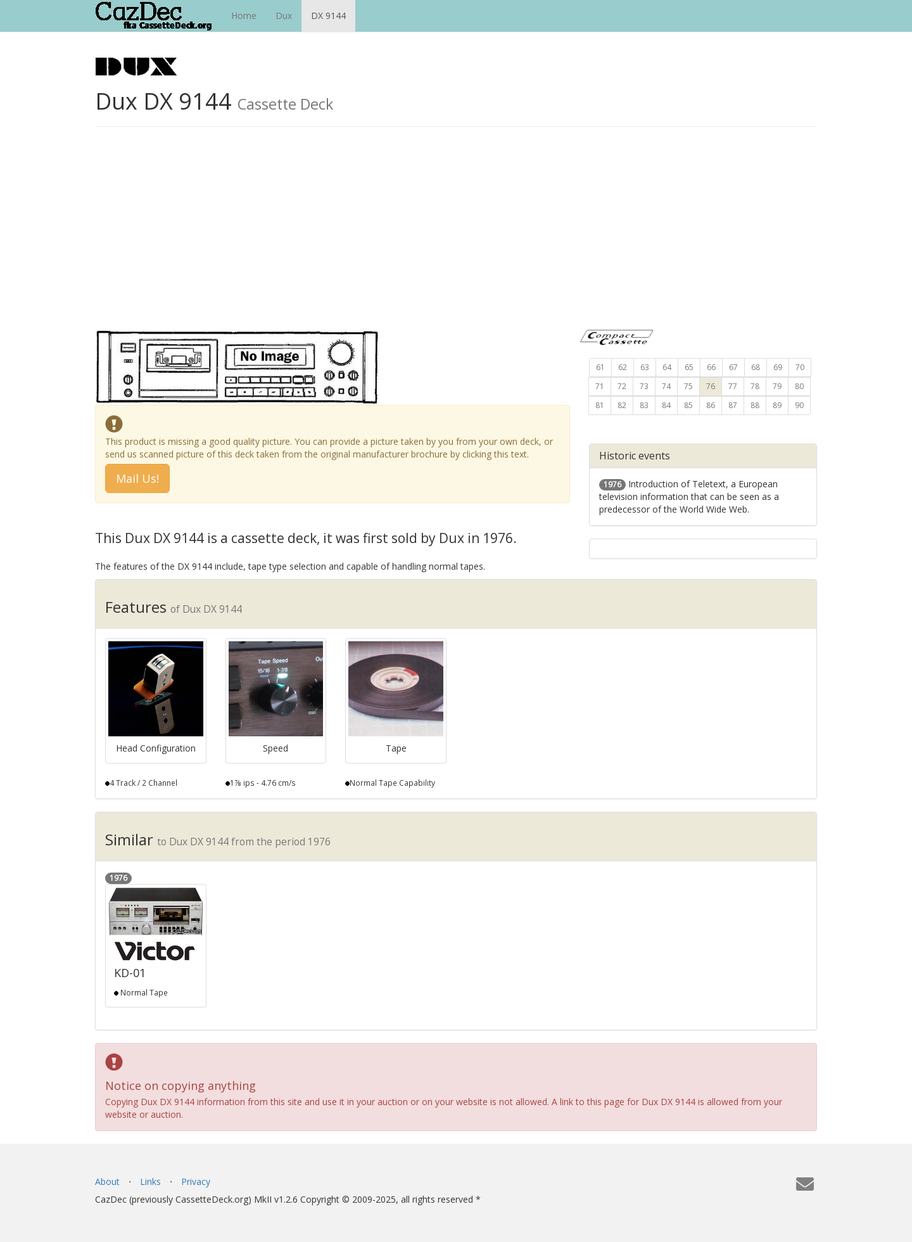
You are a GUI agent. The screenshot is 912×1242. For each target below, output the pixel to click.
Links (150, 1181)
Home (243, 16)
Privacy (195, 1181)
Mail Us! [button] (137, 478)
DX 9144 (328, 16)
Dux (284, 16)
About (107, 1181)
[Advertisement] (456, 234)
